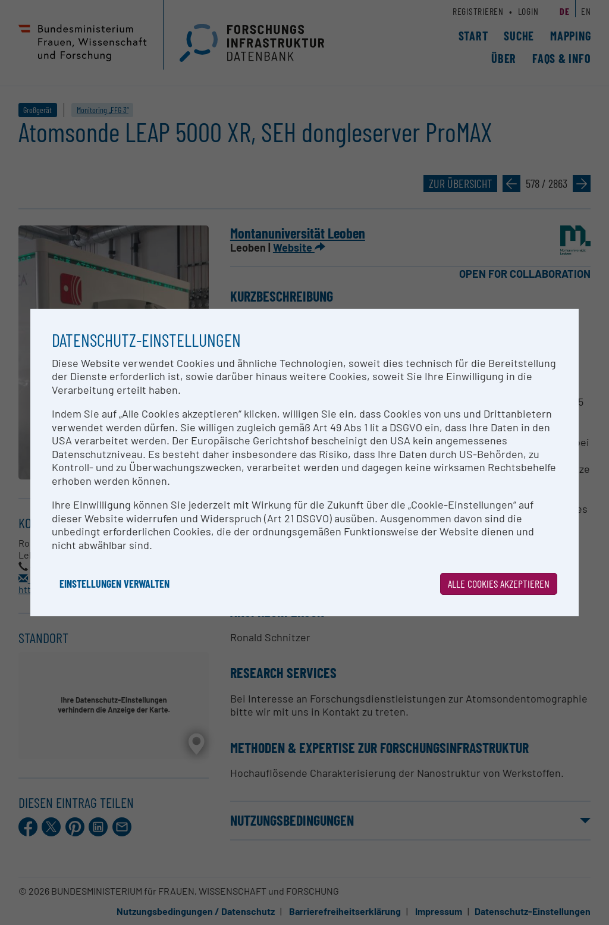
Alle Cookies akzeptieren (499, 583)
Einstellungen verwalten (114, 583)
